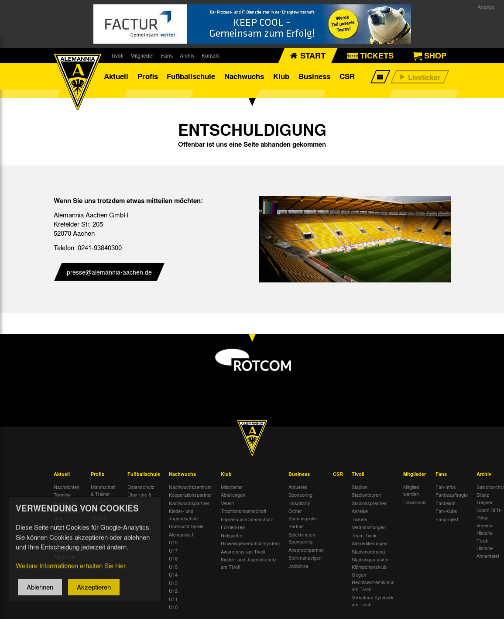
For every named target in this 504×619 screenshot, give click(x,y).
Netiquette (231, 535)
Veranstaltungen (369, 526)
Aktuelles (298, 486)
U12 (173, 590)
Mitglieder (142, 55)
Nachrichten (66, 486)
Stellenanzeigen (305, 557)
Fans (167, 55)
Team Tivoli (364, 535)
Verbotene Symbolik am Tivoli (373, 601)
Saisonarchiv (490, 486)
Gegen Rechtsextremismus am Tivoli (373, 581)
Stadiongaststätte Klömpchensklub (370, 563)
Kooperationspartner (190, 494)
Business (314, 76)
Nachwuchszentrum (190, 486)
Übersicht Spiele (186, 526)
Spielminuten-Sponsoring (302, 538)
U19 (173, 542)
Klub (281, 76)
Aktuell (116, 76)
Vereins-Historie (485, 529)
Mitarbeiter (232, 486)
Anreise (360, 510)
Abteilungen (233, 494)
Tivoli (117, 55)
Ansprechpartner (306, 549)
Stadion (359, 486)
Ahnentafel (488, 555)
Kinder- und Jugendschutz (184, 514)
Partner (296, 526)
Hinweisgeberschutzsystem (250, 543)
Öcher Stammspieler (302, 514)
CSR (347, 76)
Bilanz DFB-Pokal (489, 513)
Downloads (415, 502)
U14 (173, 574)
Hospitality (299, 502)
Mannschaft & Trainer (103, 490)
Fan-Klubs (446, 510)
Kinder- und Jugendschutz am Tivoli (249, 563)
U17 (173, 550)
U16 (173, 558)
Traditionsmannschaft (243, 510)
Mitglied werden (411, 490)
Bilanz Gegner (485, 498)
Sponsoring (300, 494)
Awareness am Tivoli (243, 551)
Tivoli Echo (65, 502)
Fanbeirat (445, 502)
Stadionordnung (368, 551)
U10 (173, 606)
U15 (173, 566)
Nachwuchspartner (189, 502)
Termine (62, 494)
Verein (227, 502)
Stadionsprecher (369, 502)
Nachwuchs (244, 76)
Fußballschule (191, 76)
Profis (147, 76)
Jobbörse (298, 565)
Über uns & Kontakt (139, 498)
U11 (173, 598)
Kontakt (210, 55)
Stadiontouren (366, 494)
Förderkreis (233, 526)
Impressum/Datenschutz (247, 519)
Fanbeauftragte (451, 494)
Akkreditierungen (369, 543)
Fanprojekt (446, 519)
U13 (173, 582)
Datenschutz (140, 486)
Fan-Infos (445, 486)
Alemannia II (182, 534)
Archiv (187, 55)
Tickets (359, 519)
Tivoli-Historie (485, 544)
